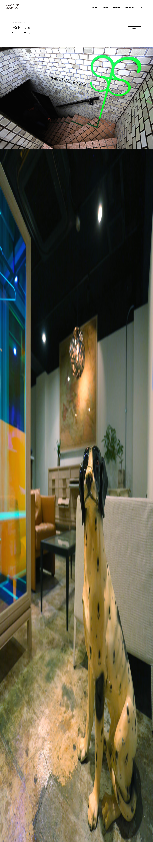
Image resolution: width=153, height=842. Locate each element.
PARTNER (116, 8)
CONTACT (142, 8)
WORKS (95, 8)
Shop (33, 33)
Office (26, 33)
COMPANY (129, 8)
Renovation (16, 33)
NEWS (105, 8)
